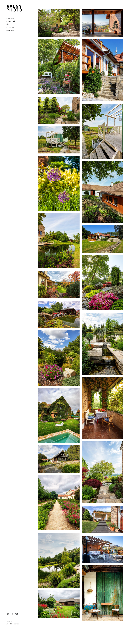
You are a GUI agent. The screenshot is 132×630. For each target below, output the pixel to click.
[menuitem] (8, 614)
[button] (8, 614)
